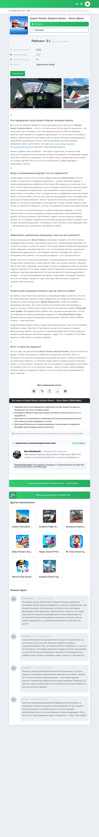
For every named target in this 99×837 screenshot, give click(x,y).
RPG (38, 55)
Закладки (38, 30)
